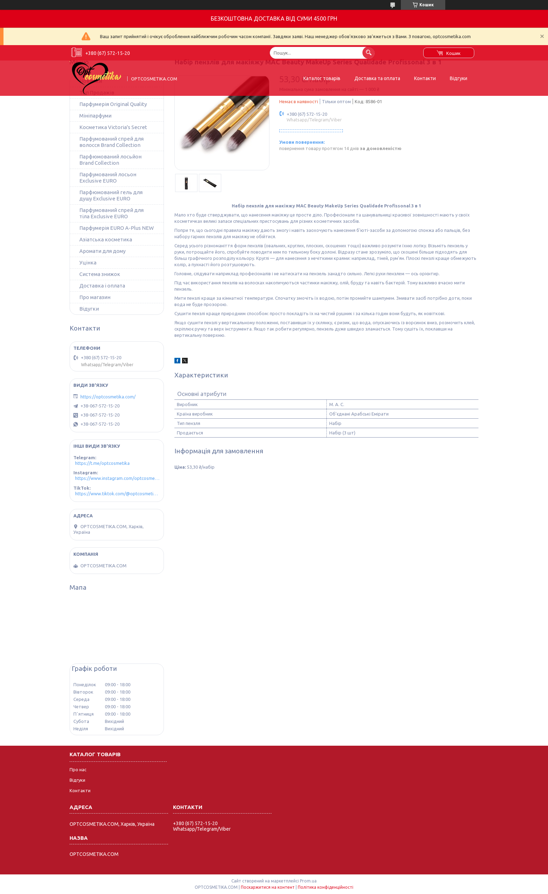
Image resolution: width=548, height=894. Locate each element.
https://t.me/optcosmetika (102, 463)
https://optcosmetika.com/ (108, 396)
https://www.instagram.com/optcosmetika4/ (117, 478)
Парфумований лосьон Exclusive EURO (107, 177)
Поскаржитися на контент (268, 887)
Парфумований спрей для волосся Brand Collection (111, 142)
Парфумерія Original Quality (113, 104)
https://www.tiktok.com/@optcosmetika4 (117, 493)
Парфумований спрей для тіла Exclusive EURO (111, 213)
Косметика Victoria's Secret (113, 127)
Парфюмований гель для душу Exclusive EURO (111, 195)
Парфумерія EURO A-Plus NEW (116, 228)
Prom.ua (308, 881)
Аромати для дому (102, 251)
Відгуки (458, 78)
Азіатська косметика (105, 239)
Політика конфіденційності (325, 887)
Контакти (425, 78)
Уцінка (87, 262)
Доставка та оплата (377, 78)
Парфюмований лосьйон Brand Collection (110, 160)
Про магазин (94, 297)
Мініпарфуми (95, 116)
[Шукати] (368, 53)
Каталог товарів (321, 78)
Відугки (89, 309)
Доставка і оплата (102, 286)
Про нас (78, 769)
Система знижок (99, 274)
